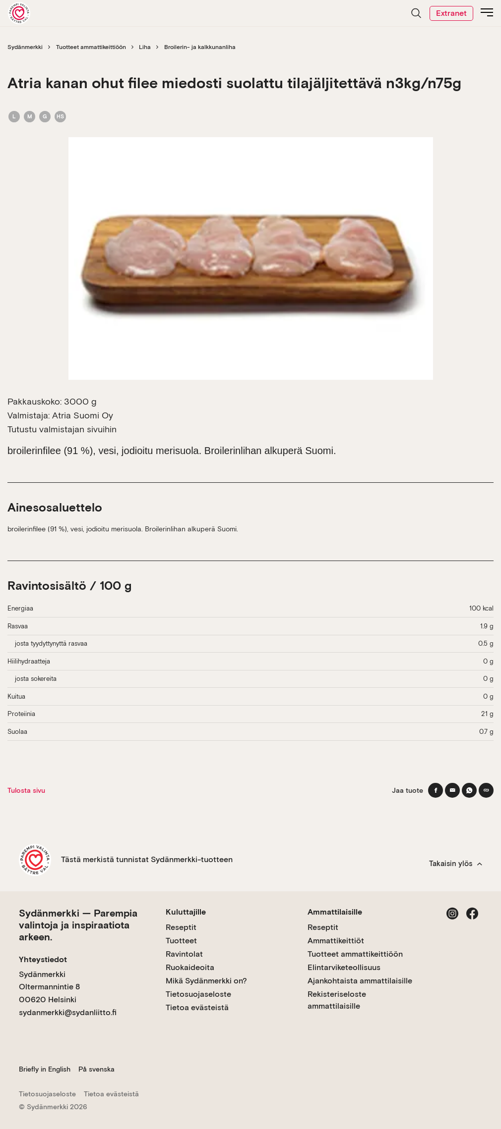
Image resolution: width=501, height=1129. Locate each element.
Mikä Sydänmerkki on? (206, 980)
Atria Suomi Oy (82, 415)
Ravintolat (184, 954)
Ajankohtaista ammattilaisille (360, 980)
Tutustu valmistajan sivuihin (62, 429)
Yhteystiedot (43, 959)
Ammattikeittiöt (336, 940)
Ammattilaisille (335, 912)
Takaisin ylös (455, 863)
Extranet (451, 13)
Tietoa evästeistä (197, 1007)
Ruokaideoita (190, 967)
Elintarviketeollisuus (344, 967)
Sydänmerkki (25, 47)
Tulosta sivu (26, 790)
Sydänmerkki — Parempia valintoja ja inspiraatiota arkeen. (78, 925)
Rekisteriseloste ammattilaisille (337, 1000)
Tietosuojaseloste (198, 994)
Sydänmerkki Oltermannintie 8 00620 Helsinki (49, 987)
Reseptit (181, 927)
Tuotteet (181, 940)
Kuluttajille (186, 912)
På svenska (96, 1069)
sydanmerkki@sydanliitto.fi (68, 1012)
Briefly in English (44, 1069)
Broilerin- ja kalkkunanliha (200, 47)
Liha (145, 47)
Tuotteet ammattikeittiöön (91, 47)
